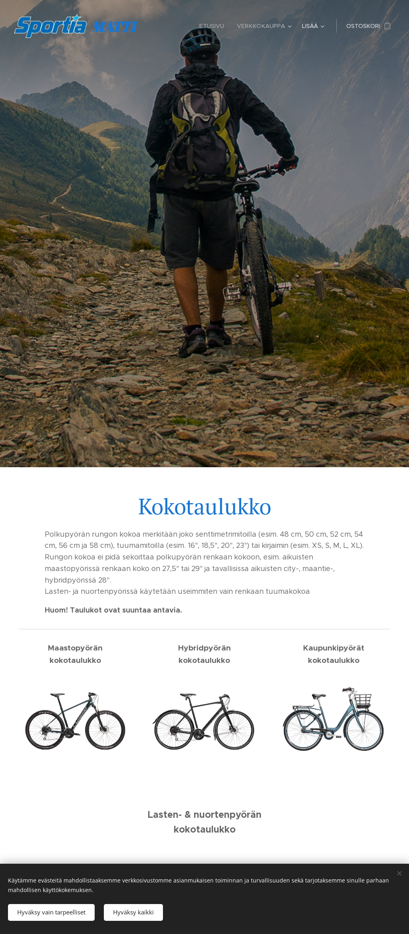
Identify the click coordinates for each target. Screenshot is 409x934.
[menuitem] (215, 26)
